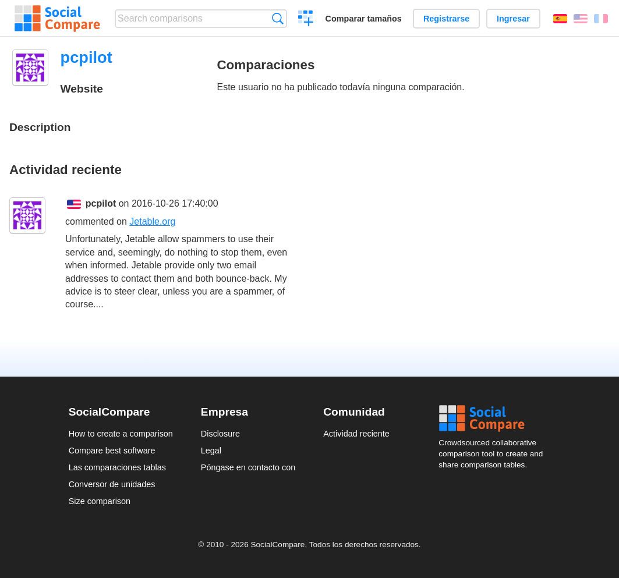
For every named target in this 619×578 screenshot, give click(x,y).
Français (601, 18)
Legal (211, 450)
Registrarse (446, 18)
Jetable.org (152, 221)
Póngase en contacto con (248, 467)
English (581, 18)
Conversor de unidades (112, 484)
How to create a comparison (121, 433)
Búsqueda (277, 18)
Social (494, 418)
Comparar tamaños (364, 18)
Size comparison (99, 501)
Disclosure (220, 433)
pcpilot (101, 203)
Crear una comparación (306, 19)
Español (560, 18)
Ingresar (513, 18)
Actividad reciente (356, 433)
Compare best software (112, 450)
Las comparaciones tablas (117, 467)
